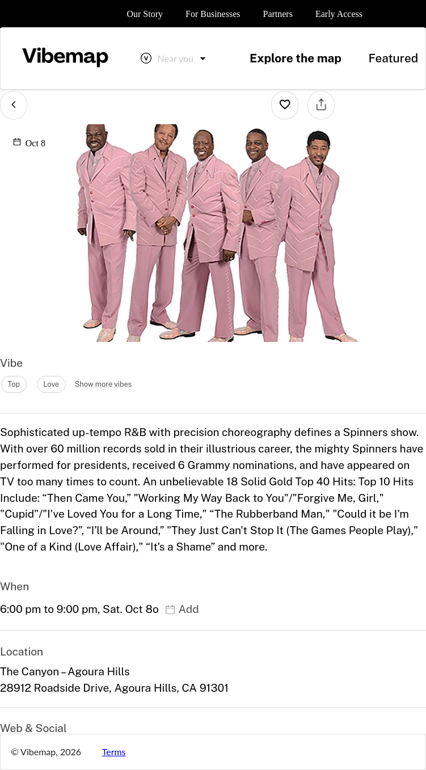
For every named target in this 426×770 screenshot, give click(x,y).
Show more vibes (103, 384)
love (51, 384)
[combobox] (182, 58)
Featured (393, 58)
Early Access (338, 14)
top (13, 384)
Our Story (144, 14)
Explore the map (295, 58)
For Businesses (212, 14)
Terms (114, 751)
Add (182, 609)
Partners (277, 14)
